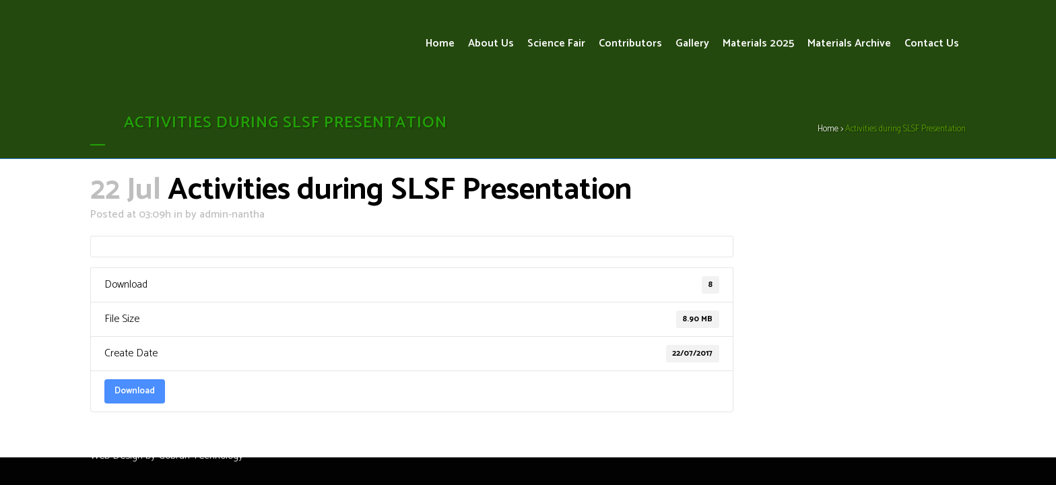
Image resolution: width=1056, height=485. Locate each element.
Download (134, 390)
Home (828, 129)
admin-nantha (232, 214)
